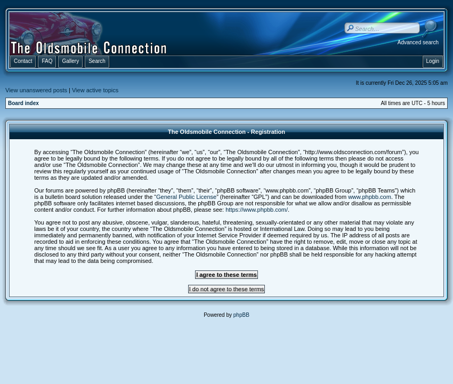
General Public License (186, 197)
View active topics (95, 90)
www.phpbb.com (369, 197)
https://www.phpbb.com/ (256, 209)
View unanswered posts (36, 90)
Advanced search (418, 42)
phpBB (241, 315)
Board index (23, 103)
